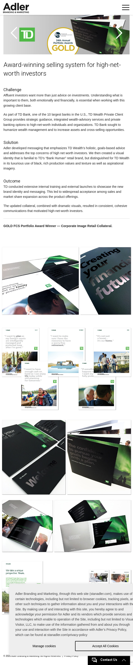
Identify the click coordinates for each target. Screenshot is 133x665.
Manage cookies (44, 646)
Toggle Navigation (125, 7)
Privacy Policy (71, 656)
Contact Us (108, 660)
